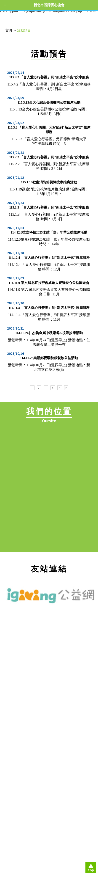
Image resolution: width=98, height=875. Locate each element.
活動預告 (24, 30)
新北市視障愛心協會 (49, 5)
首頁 (8, 30)
